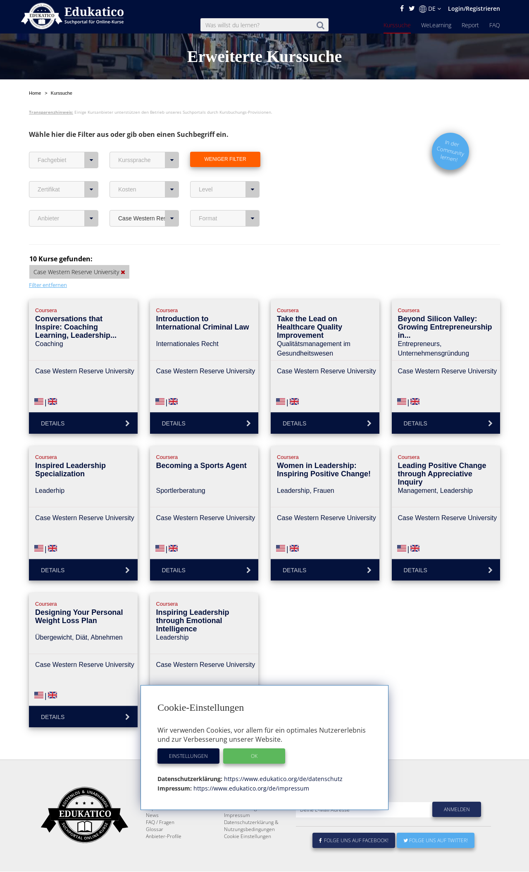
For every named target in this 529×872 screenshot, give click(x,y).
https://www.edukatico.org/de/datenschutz (282, 779)
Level (229, 170)
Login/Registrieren (474, 8)
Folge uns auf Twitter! (435, 840)
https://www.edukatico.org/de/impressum (250, 788)
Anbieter (68, 199)
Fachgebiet (68, 140)
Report (470, 25)
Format (229, 199)
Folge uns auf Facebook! (353, 840)
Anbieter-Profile (163, 836)
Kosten (148, 170)
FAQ (494, 25)
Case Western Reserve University (148, 199)
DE (430, 9)
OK (254, 756)
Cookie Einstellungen (247, 836)
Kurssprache (148, 140)
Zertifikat (68, 170)
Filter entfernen (48, 265)
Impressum (237, 815)
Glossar (154, 829)
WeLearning (436, 25)
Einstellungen (188, 756)
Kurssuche (397, 25)
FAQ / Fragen (160, 822)
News (152, 815)
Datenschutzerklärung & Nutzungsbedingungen (251, 826)
